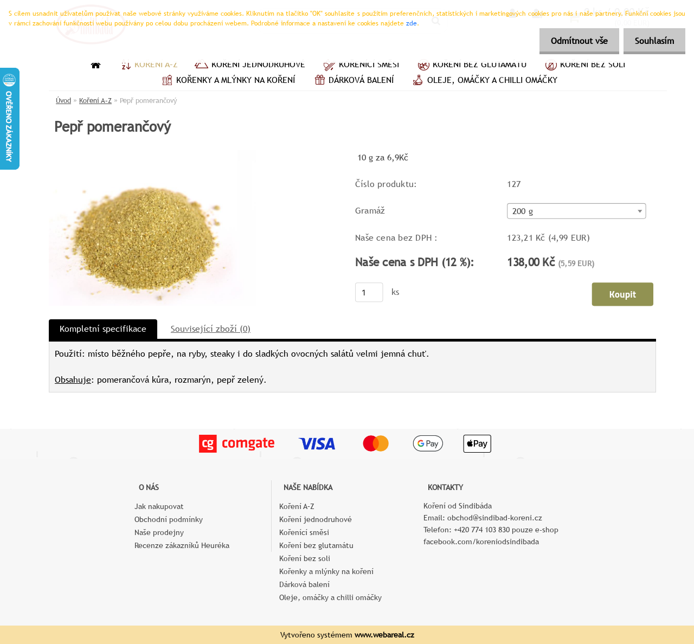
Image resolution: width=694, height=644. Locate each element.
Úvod (63, 100)
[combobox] (576, 211)
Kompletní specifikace (103, 329)
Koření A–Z (147, 65)
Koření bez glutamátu (470, 65)
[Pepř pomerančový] (152, 154)
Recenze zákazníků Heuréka (181, 545)
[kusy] (369, 292)
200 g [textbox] (522, 211)
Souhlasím (652, 41)
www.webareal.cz (384, 634)
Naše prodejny (159, 532)
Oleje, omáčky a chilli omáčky (483, 81)
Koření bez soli (584, 65)
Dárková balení (352, 81)
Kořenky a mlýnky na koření (227, 81)
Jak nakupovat (159, 506)
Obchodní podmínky (168, 519)
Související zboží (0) (210, 329)
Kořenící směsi (360, 65)
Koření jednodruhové (249, 65)
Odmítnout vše (572, 41)
